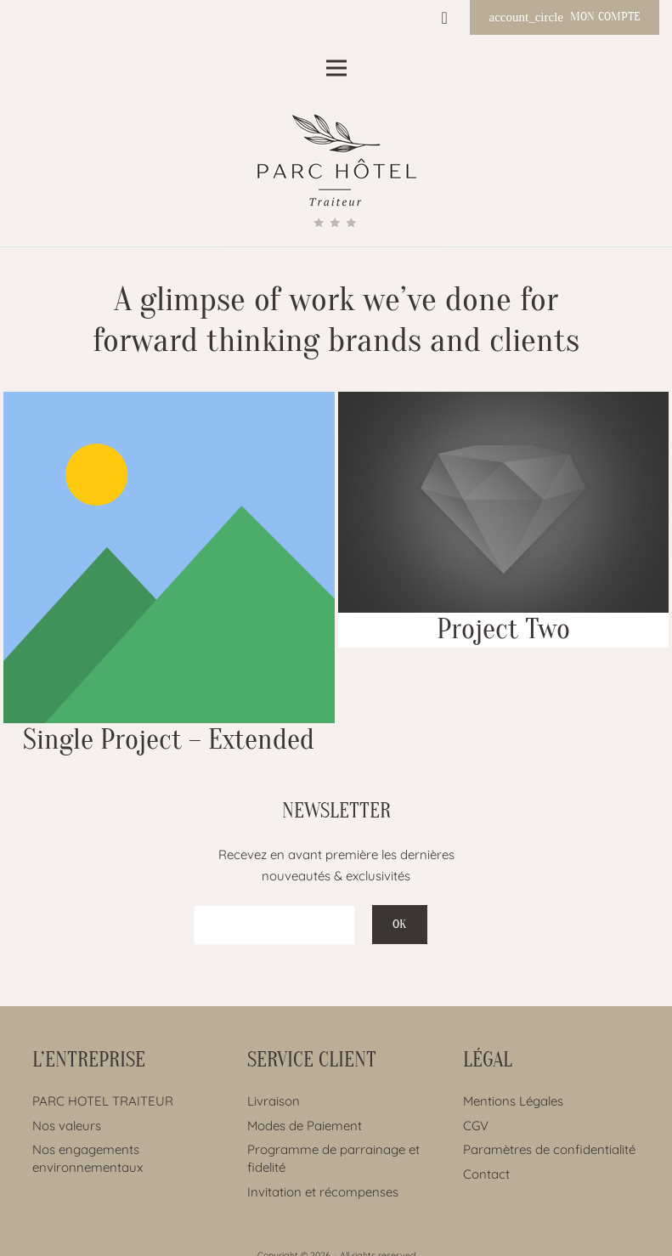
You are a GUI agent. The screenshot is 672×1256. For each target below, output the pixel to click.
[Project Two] (503, 520)
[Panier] (444, 18)
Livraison (273, 1101)
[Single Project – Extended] (169, 574)
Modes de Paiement (304, 1125)
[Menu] (336, 68)
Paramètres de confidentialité (549, 1149)
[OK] (399, 924)
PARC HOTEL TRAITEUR (102, 1101)
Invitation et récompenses (322, 1192)
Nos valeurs (66, 1125)
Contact (486, 1174)
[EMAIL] (274, 925)
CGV (475, 1125)
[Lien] (336, 175)
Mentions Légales (513, 1101)
